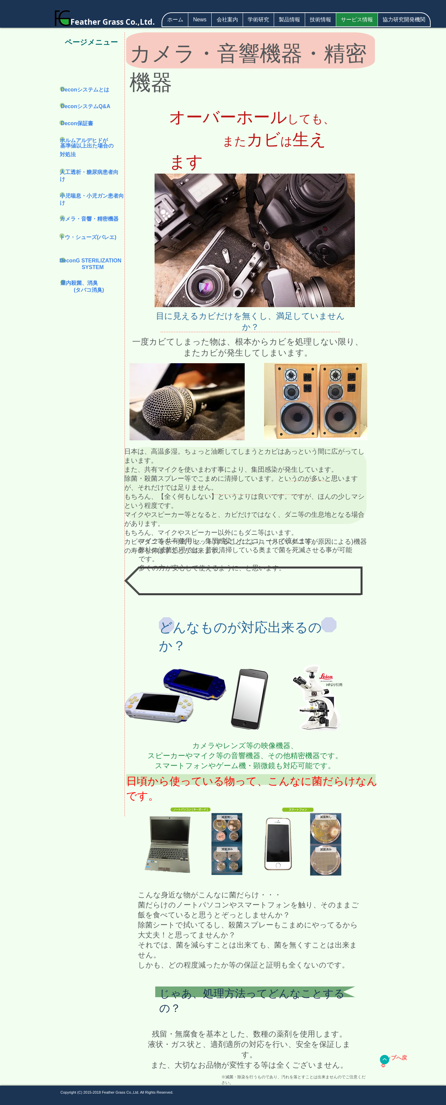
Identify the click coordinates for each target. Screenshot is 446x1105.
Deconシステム (79, 89)
